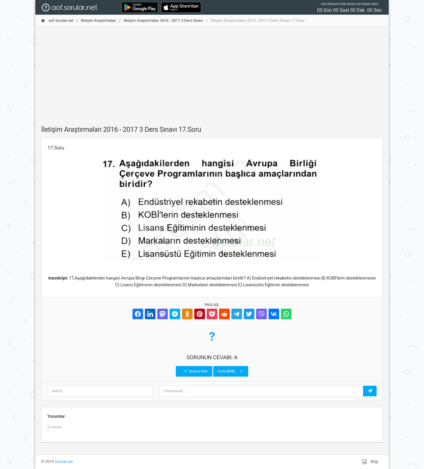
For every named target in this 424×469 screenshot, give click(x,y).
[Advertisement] (212, 72)
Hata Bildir (231, 371)
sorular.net (64, 461)
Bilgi (370, 461)
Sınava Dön (195, 371)
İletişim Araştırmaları (98, 20)
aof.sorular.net (57, 20)
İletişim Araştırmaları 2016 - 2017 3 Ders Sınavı (163, 20)
